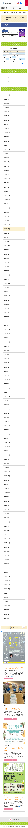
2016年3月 (7, 597)
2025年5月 (7, 141)
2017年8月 (7, 526)
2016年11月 (7, 563)
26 (20, 59)
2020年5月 (7, 388)
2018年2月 (7, 501)
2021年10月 (7, 321)
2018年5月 (7, 488)
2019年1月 (7, 455)
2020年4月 (7, 392)
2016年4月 (7, 593)
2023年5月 (7, 241)
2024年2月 (7, 203)
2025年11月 (7, 116)
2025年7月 (7, 132)
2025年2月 (7, 153)
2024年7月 (7, 183)
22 (7, 59)
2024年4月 (7, 195)
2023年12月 (7, 212)
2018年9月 (7, 471)
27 (23, 59)
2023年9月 (7, 224)
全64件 (3, 631)
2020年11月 (7, 363)
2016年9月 (7, 572)
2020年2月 (7, 400)
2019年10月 (7, 417)
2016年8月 (7, 576)
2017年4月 (7, 543)
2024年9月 (7, 174)
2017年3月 (7, 547)
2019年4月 (7, 442)
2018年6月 (7, 484)
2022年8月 (7, 279)
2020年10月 (7, 367)
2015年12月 (7, 610)
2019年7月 (7, 429)
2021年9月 (7, 325)
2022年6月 (7, 287)
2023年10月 (7, 220)
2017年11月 (7, 513)
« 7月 (4, 64)
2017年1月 (7, 555)
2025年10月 (7, 120)
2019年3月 (7, 446)
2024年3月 (7, 199)
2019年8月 (7, 425)
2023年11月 (7, 216)
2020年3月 (7, 396)
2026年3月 (7, 99)
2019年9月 (7, 421)
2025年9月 (7, 124)
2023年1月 (7, 258)
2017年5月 (7, 538)
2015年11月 (7, 614)
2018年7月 (7, 480)
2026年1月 (7, 107)
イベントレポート (8, 678)
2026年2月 (7, 103)
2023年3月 (7, 250)
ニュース (6, 81)
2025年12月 (7, 111)
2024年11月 (7, 166)
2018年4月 (7, 492)
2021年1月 (7, 354)
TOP (2, 12)
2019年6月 (7, 434)
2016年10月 (7, 568)
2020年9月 (7, 371)
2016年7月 (7, 580)
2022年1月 (7, 308)
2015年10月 (7, 618)
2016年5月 (7, 589)
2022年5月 (7, 291)
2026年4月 (7, 95)
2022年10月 (7, 270)
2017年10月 (7, 517)
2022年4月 (7, 296)
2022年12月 (7, 262)
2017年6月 (7, 534)
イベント (6, 77)
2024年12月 (7, 162)
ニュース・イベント (8, 12)
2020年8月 (7, 375)
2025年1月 (7, 157)
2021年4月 (7, 342)
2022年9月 (7, 275)
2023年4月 (7, 245)
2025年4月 (7, 145)
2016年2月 (7, 601)
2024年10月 (7, 170)
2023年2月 (7, 254)
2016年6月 (7, 584)
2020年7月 (7, 379)
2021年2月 (7, 350)
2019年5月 (7, 438)
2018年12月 (7, 459)
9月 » (23, 64)
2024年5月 (7, 191)
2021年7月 (7, 333)
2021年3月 (7, 346)
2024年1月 (7, 208)
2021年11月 (7, 316)
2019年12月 (7, 409)
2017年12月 (7, 509)
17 (14, 57)
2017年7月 (7, 530)
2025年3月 (7, 149)
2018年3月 (7, 497)
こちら (11, 676)
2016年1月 (7, 605)
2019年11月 (7, 413)
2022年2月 (7, 304)
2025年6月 (7, 137)
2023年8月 (7, 229)
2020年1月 (7, 404)
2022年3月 (7, 300)
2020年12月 (7, 358)
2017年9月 (7, 522)
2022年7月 (7, 283)
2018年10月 (7, 467)
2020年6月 (7, 383)
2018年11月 (7, 463)
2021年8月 (7, 329)
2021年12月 (7, 312)
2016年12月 (7, 559)
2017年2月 (7, 551)
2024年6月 (7, 187)
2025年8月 (7, 128)
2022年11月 (7, 266)
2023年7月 (7, 233)
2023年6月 (7, 237)
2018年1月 (7, 505)
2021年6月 (7, 337)
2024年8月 (7, 178)
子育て (15, 719)
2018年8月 (7, 476)
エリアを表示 (5, 25)
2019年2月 (7, 450)
